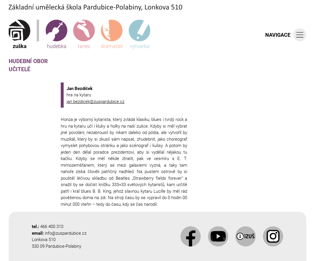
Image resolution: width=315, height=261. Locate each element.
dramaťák (112, 34)
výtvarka (139, 34)
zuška (19, 34)
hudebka (56, 34)
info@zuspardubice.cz (65, 233)
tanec (84, 34)
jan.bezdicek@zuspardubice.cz (95, 101)
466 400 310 (51, 226)
